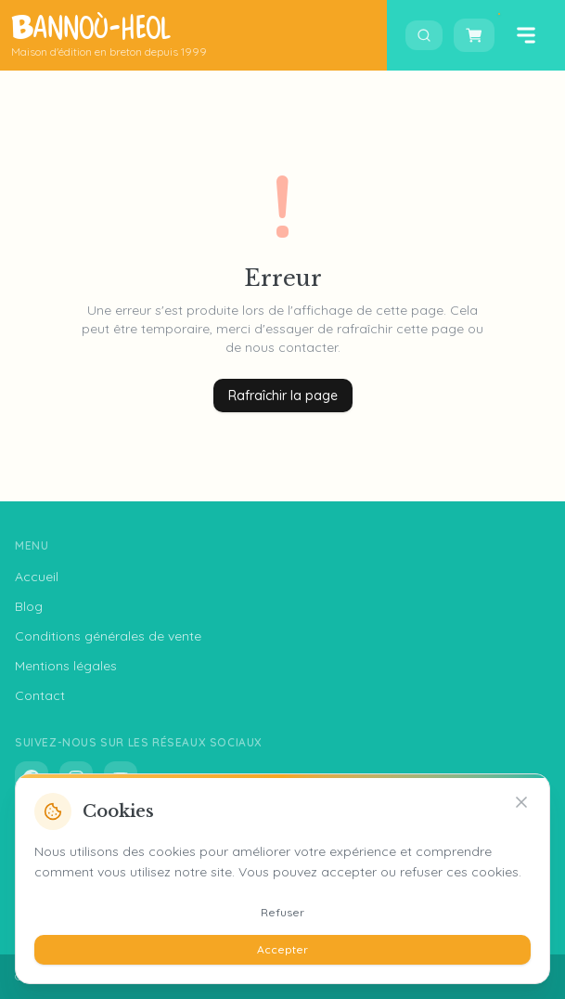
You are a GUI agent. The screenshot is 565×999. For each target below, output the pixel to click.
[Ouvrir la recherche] (424, 35)
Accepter (282, 949)
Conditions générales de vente (108, 636)
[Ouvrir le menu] (526, 35)
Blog (29, 606)
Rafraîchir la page (283, 395)
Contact (40, 695)
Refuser (282, 912)
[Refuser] (521, 802)
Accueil (36, 576)
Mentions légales (66, 665)
